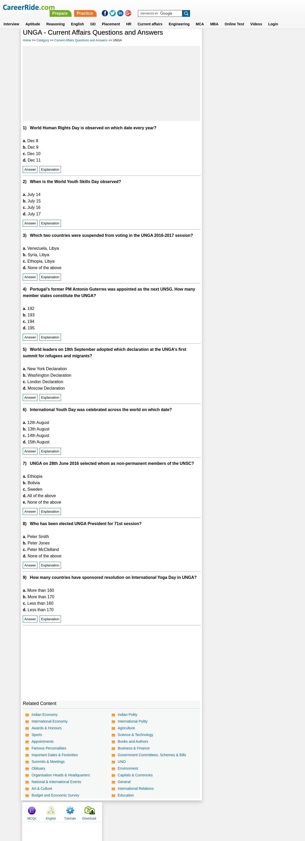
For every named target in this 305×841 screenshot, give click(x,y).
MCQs (212, 39)
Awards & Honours (46, 728)
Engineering (179, 18)
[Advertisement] (111, 83)
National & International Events (56, 782)
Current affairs (150, 18)
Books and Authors (133, 741)
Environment (128, 768)
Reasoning (55, 18)
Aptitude (33, 18)
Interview (11, 18)
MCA (200, 18)
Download (270, 39)
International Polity (132, 721)
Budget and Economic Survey (55, 795)
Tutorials (251, 39)
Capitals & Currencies (135, 775)
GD (93, 18)
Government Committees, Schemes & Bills (152, 755)
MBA (214, 18)
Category (42, 40)
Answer (30, 169)
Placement (111, 18)
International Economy (49, 721)
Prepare (171, 7)
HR (128, 18)
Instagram (209, 812)
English (77, 18)
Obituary (38, 768)
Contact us (126, 812)
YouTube (189, 812)
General (124, 782)
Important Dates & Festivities (55, 755)
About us (105, 812)
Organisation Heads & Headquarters (61, 775)
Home (27, 40)
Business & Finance (134, 748)
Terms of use (150, 812)
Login (273, 18)
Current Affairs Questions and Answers (80, 40)
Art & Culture (42, 788)
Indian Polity (127, 715)
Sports (37, 735)
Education (126, 795)
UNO (122, 762)
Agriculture (126, 728)
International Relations (136, 788)
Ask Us (171, 812)
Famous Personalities (49, 748)
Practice (197, 7)
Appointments (43, 741)
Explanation (50, 169)
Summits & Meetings (48, 762)
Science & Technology (135, 735)
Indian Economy (44, 715)
